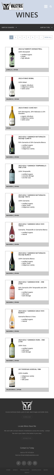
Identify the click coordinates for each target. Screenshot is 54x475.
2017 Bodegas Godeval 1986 (29, 369)
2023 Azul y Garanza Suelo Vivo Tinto (31, 225)
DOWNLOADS (36, 470)
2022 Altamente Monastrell (30, 49)
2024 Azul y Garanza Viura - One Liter (31, 341)
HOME (8, 470)
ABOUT (27, 472)
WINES (15, 470)
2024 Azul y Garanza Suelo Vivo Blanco (31, 312)
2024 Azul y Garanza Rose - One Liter (31, 283)
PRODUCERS (24, 470)
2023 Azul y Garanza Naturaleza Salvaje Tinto (31, 196)
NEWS (46, 470)
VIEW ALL (48, 37)
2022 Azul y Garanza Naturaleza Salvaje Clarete (31, 137)
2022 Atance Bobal (26, 78)
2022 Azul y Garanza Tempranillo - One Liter (32, 166)
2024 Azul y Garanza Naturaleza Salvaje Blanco (31, 254)
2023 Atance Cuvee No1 (27, 108)
